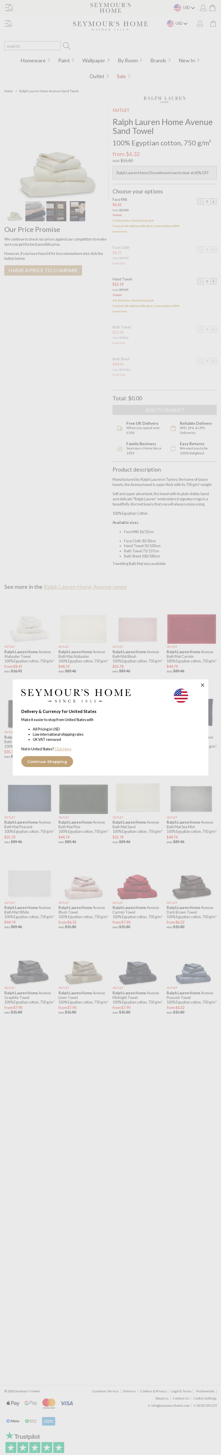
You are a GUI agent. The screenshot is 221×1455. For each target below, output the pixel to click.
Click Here (63, 749)
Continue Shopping (47, 761)
